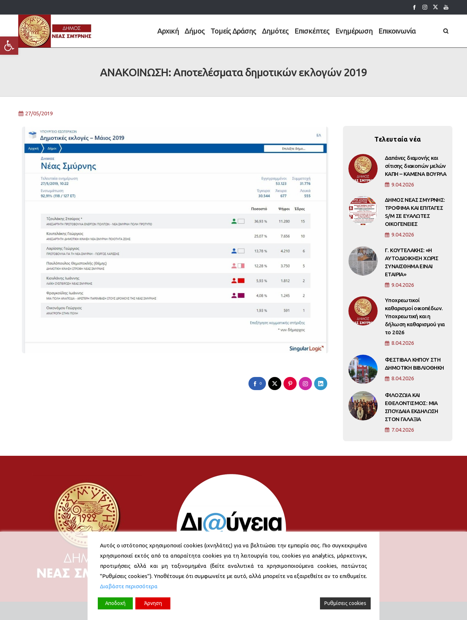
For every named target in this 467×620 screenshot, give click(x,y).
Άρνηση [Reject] (153, 603)
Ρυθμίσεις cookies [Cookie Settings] (345, 603)
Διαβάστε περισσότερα (129, 586)
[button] (9, 45)
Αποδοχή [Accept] (115, 603)
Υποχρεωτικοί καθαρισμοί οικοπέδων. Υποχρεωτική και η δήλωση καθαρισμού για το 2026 (414, 319)
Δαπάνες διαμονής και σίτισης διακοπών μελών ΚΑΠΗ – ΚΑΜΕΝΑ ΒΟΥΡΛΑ (415, 169)
